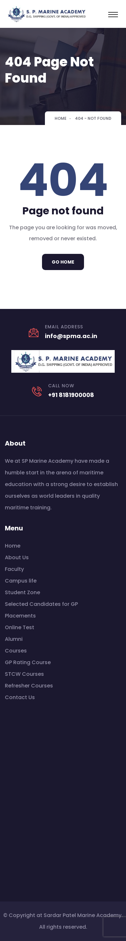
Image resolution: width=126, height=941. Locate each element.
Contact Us (20, 697)
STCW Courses (24, 674)
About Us (17, 557)
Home (61, 118)
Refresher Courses (29, 685)
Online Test (19, 627)
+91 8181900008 (71, 395)
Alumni (14, 639)
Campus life (21, 580)
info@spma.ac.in (71, 336)
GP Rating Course (28, 662)
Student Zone (22, 592)
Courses (16, 650)
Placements (20, 615)
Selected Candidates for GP (41, 604)
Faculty (14, 569)
